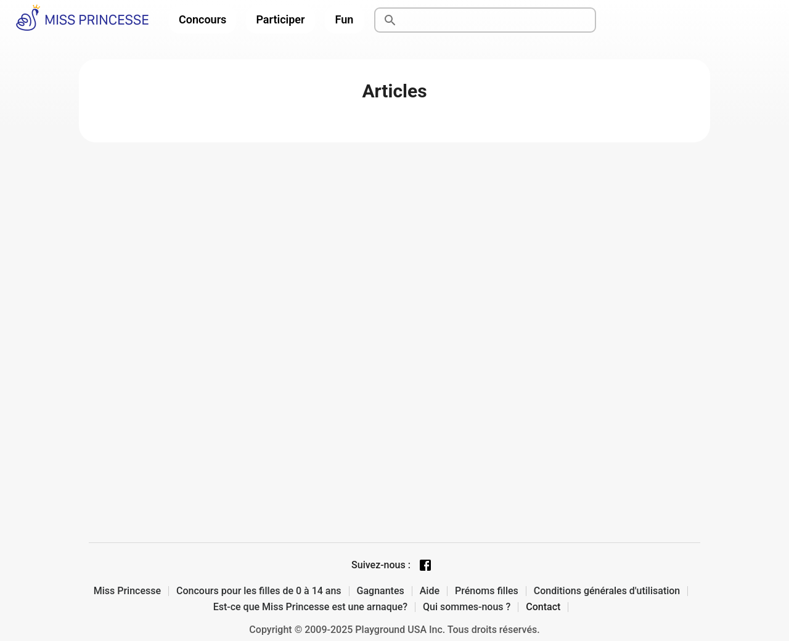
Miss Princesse (127, 591)
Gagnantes (380, 591)
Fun (344, 19)
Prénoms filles (486, 591)
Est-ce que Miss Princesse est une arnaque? (310, 607)
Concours (202, 19)
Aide (429, 591)
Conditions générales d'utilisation (607, 591)
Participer (280, 19)
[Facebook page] (425, 565)
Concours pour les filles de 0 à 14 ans (258, 591)
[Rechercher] (499, 20)
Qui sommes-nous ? (466, 607)
